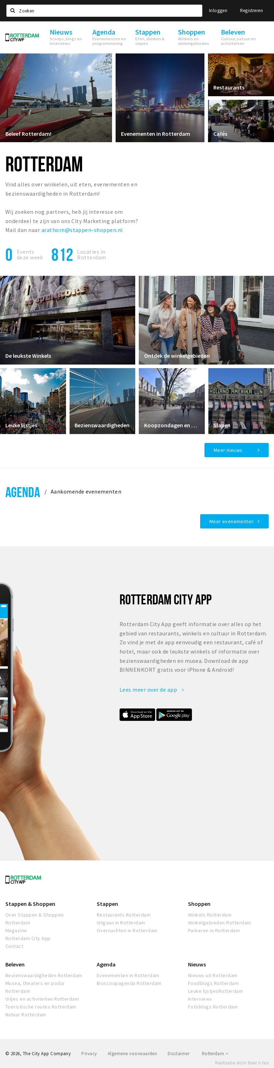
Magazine (16, 930)
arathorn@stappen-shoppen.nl (82, 229)
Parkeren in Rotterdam (214, 930)
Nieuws (197, 964)
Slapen (222, 425)
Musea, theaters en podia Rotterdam (34, 987)
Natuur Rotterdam (25, 1014)
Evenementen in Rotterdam (155, 133)
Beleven (15, 964)
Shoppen (199, 903)
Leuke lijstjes (21, 425)
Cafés (220, 133)
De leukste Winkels (28, 355)
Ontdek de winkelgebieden (177, 355)
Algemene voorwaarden (132, 1054)
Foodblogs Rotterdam (213, 983)
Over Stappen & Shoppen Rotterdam (34, 919)
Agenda (22, 492)
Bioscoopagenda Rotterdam (129, 983)
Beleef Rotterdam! (28, 133)
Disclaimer (178, 1054)
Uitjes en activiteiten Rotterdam (42, 999)
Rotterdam (215, 1054)
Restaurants (228, 87)
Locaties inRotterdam (91, 254)
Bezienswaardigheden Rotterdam (43, 975)
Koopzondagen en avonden (171, 425)
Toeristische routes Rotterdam (40, 1006)
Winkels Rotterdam (210, 915)
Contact (14, 946)
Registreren (251, 10)
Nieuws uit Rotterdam (213, 975)
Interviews (200, 999)
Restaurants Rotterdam (124, 915)
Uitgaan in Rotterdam (121, 922)
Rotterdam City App (28, 938)
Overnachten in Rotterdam (127, 930)
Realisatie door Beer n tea (242, 1063)
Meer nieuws (228, 450)
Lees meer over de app (152, 689)
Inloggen (218, 10)
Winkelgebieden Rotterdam (219, 922)
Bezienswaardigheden (102, 425)
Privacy (89, 1054)
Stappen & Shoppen (30, 903)
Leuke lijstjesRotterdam (215, 991)
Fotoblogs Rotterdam (213, 1006)
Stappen (107, 903)
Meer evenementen (231, 521)
